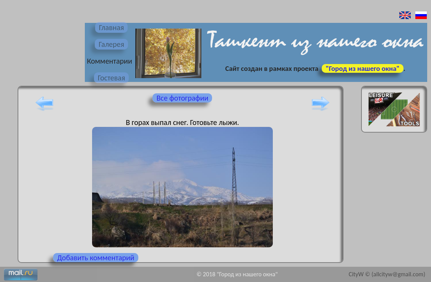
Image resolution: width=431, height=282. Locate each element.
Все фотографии (182, 98)
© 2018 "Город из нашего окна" (237, 274)
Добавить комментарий (95, 257)
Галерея (111, 44)
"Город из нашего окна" (362, 68)
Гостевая (111, 77)
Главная (111, 27)
